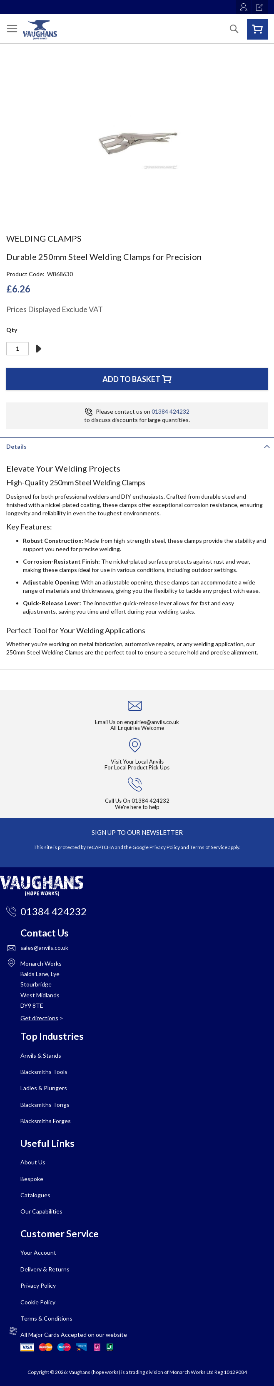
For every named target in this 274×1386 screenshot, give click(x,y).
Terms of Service (208, 847)
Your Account (38, 1252)
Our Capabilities (41, 1211)
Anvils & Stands (40, 1055)
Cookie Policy (37, 1302)
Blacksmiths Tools (43, 1071)
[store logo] (40, 30)
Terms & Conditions (46, 1318)
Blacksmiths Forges (45, 1120)
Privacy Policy (164, 847)
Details (16, 446)
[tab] (137, 445)
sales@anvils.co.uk (44, 947)
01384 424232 (170, 411)
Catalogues (35, 1195)
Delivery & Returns (45, 1269)
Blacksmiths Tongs (45, 1104)
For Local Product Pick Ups (137, 767)
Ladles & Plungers (43, 1087)
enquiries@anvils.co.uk (151, 722)
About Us (32, 1162)
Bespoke (31, 1178)
